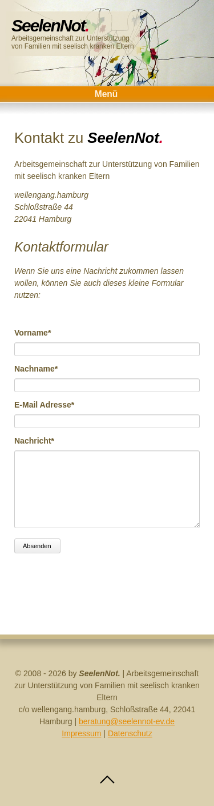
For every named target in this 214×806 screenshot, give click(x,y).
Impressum (81, 733)
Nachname (36, 368)
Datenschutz (130, 733)
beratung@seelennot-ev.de (127, 721)
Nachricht (34, 440)
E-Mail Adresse (44, 404)
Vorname (33, 332)
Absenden (37, 545)
